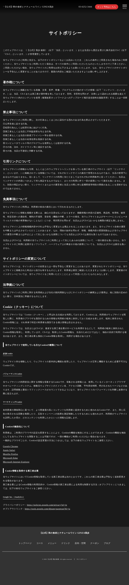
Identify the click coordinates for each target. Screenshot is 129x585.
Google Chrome (10, 446)
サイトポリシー (82, 559)
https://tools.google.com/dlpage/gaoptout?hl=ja (47, 509)
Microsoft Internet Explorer (16, 462)
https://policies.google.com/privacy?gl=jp (47, 505)
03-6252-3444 (85, 7)
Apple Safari (9, 450)
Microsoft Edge (10, 458)
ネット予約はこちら (106, 7)
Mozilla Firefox (10, 454)
